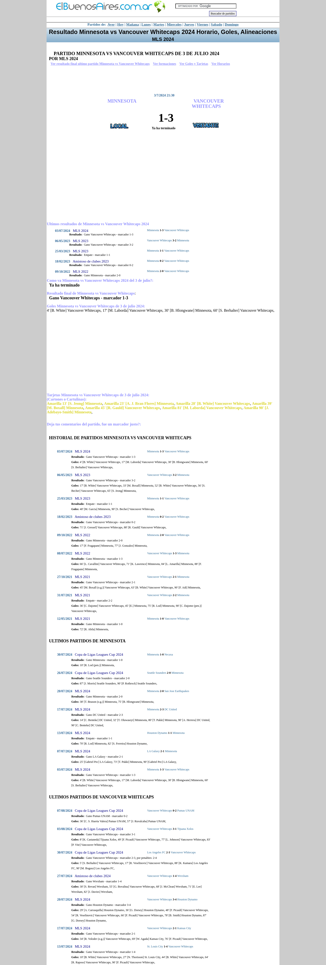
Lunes (146, 24)
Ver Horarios (220, 64)
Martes (158, 24)
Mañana (132, 24)
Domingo (232, 24)
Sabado (216, 24)
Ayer (111, 24)
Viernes (202, 24)
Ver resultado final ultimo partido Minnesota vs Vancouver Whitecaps (100, 64)
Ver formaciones (164, 64)
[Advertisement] (162, 79)
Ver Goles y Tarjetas (193, 64)
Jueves (189, 24)
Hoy (120, 24)
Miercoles (174, 24)
